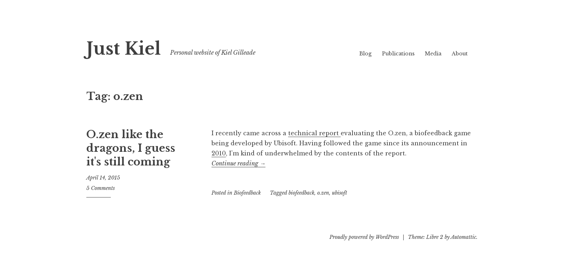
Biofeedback (247, 193)
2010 (219, 153)
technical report (314, 133)
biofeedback (301, 193)
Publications (398, 53)
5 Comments (100, 188)
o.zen (323, 193)
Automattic (463, 237)
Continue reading (238, 163)
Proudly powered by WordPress (364, 237)
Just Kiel (123, 48)
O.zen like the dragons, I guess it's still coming (130, 148)
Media (433, 53)
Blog (365, 53)
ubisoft (339, 193)
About (460, 53)
